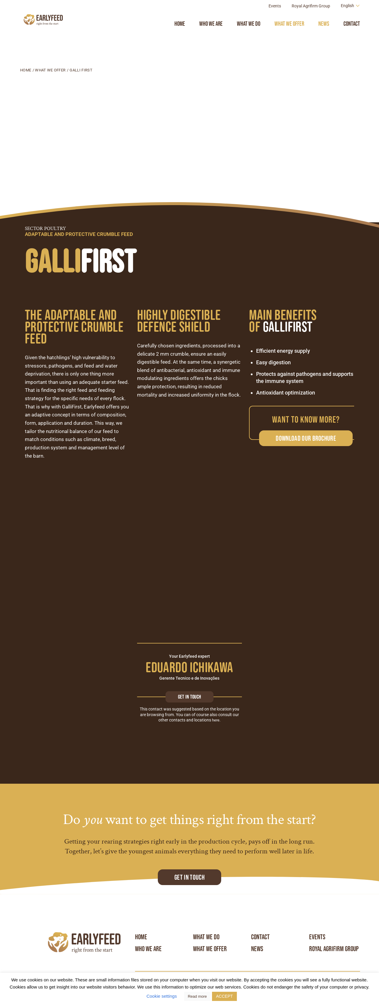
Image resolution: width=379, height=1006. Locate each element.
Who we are (211, 36)
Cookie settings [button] (162, 996)
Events (275, 19)
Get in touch (189, 697)
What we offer (289, 36)
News (323, 36)
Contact (351, 36)
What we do (248, 36)
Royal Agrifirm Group (311, 19)
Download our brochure (306, 438)
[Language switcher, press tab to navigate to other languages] (350, 19)
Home (179, 36)
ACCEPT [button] (224, 996)
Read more (197, 996)
